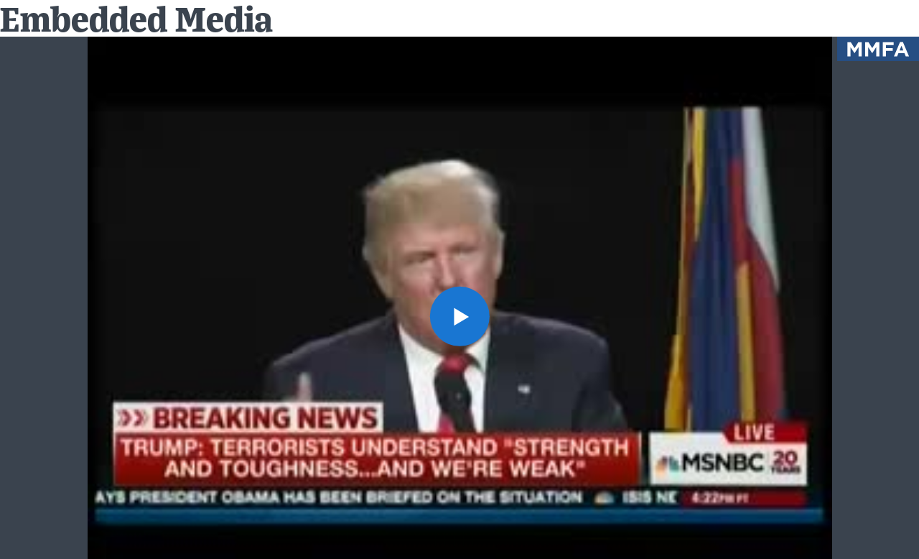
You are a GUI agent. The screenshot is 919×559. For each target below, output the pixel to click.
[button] (459, 316)
